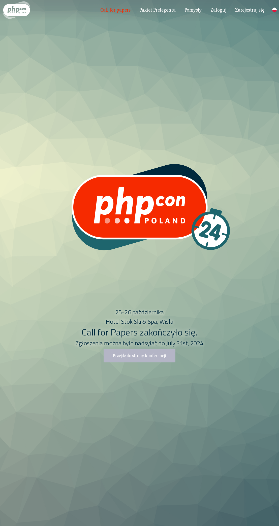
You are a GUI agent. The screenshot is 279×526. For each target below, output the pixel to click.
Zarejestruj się (249, 14)
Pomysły (193, 14)
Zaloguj (218, 14)
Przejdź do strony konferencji (139, 355)
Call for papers (115, 14)
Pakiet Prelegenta (157, 14)
